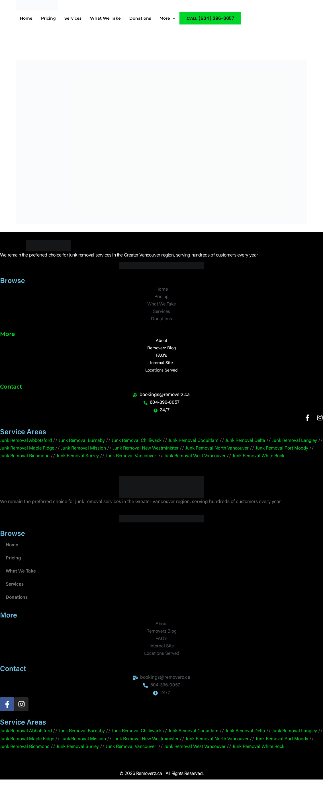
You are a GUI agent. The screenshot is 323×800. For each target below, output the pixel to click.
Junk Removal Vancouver (168, 459)
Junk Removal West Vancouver (234, 459)
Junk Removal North (238, 452)
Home (12, 556)
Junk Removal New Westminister (176, 452)
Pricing (13, 569)
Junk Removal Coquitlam (201, 444)
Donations (17, 608)
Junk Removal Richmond (57, 459)
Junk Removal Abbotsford (27, 444)
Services (15, 595)
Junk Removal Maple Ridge (52, 452)
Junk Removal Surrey (112, 459)
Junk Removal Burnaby (85, 444)
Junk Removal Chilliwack (142, 444)
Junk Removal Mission (111, 452)
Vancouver (272, 452)
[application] (172, 18)
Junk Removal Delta (254, 444)
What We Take (21, 582)
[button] (210, 18)
